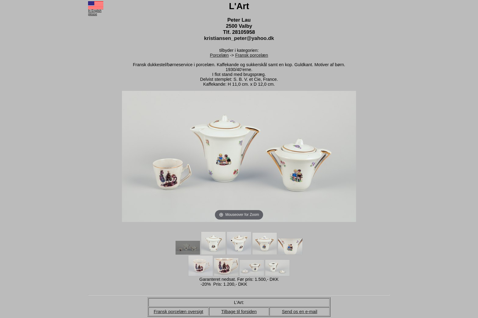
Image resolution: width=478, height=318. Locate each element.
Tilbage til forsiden (239, 311)
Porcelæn (219, 55)
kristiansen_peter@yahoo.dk (239, 38)
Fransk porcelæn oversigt (178, 311)
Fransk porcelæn (251, 55)
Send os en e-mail (299, 311)
